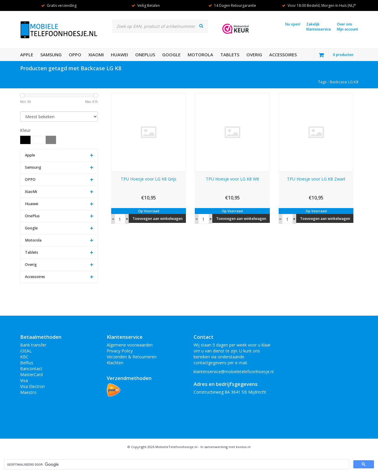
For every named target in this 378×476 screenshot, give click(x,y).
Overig (254, 54)
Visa (24, 380)
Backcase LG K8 (344, 81)
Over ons (344, 24)
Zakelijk (313, 24)
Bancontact (31, 368)
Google (171, 54)
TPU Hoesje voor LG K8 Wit (232, 179)
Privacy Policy (120, 351)
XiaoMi (96, 54)
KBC (24, 357)
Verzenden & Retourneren (132, 357)
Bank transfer (33, 345)
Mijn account (347, 29)
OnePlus (145, 54)
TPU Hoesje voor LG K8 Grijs (148, 179)
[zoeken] (176, 464)
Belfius (26, 362)
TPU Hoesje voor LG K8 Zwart (316, 179)
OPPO (75, 54)
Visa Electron (32, 386)
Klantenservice (318, 29)
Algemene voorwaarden (130, 345)
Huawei (119, 54)
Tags (322, 81)
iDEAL (26, 351)
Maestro (28, 392)
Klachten (115, 362)
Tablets (229, 54)
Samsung (51, 54)
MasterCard (31, 374)
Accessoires (283, 54)
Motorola (200, 54)
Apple (26, 54)
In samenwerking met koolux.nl (225, 447)
